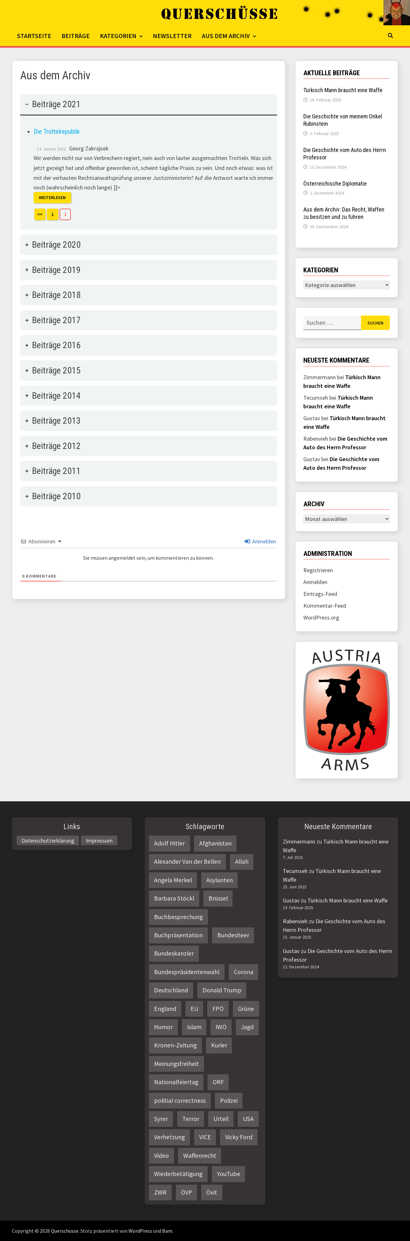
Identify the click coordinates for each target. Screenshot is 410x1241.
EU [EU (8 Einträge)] (194, 1009)
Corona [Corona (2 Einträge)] (243, 972)
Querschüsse (64, 1231)
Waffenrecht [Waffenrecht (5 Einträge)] (199, 1155)
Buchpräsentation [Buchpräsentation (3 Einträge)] (178, 935)
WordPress (140, 1231)
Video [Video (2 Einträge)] (161, 1155)
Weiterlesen (52, 198)
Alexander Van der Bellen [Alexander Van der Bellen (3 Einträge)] (187, 861)
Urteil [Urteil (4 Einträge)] (220, 1119)
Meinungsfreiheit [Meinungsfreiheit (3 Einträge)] (176, 1064)
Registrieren (318, 570)
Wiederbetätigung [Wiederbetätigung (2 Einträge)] (178, 1174)
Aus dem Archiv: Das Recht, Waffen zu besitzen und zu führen (343, 213)
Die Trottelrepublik (57, 131)
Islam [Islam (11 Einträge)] (194, 1027)
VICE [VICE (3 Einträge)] (205, 1137)
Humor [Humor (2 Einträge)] (163, 1027)
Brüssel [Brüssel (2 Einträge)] (218, 898)
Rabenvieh (295, 921)
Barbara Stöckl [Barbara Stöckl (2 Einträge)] (174, 898)
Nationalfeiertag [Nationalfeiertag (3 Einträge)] (176, 1082)
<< (39, 214)
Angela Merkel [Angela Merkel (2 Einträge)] (173, 880)
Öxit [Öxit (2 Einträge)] (211, 1192)
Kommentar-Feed (324, 605)
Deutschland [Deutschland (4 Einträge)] (171, 990)
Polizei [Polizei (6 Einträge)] (229, 1100)
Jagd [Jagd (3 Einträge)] (247, 1027)
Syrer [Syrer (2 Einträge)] (161, 1119)
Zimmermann (299, 841)
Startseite (34, 36)
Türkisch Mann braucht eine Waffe (342, 90)
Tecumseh (295, 871)
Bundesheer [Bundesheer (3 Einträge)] (233, 935)
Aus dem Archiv (226, 36)
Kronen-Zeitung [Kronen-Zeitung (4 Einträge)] (175, 1045)
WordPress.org (321, 617)
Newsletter (172, 36)
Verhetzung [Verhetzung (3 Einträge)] (169, 1137)
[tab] (148, 162)
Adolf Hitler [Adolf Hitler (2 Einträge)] (169, 843)
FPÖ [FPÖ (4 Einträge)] (218, 1009)
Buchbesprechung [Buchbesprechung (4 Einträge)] (178, 917)
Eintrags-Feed (320, 593)
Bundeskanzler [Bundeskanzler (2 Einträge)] (174, 953)
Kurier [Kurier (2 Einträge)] (219, 1045)
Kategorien (118, 36)
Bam (167, 1231)
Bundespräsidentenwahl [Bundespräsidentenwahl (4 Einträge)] (186, 972)
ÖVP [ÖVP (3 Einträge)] (186, 1192)
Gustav (291, 900)
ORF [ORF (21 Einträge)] (218, 1082)
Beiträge (76, 36)
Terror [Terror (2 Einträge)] (190, 1119)
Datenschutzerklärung (47, 840)
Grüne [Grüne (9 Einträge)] (246, 1009)
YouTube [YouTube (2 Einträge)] (228, 1174)
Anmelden (260, 541)
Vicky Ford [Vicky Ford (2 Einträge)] (238, 1137)
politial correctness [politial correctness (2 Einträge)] (180, 1100)
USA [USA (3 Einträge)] (248, 1119)
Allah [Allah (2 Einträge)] (242, 861)
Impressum (99, 840)
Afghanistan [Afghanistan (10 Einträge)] (215, 843)
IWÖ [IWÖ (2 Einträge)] (221, 1027)
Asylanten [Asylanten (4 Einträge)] (219, 880)
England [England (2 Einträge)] (165, 1009)
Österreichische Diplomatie (335, 183)
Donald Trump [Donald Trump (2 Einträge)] (222, 990)
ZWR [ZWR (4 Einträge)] (160, 1192)
